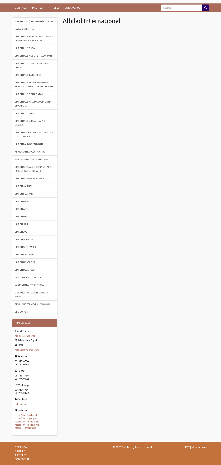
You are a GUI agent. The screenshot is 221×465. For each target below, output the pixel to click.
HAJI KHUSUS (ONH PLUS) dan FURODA (34, 21)
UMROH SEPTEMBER (25, 247)
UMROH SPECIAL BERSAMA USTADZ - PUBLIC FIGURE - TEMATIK (33, 169)
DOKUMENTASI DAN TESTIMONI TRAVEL (31, 294)
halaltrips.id (21, 404)
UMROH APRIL (22, 209)
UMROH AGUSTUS (24, 239)
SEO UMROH (21, 312)
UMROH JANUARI (23, 186)
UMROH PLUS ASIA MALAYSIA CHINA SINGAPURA (33, 103)
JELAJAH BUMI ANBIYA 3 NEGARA (31, 159)
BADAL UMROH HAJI (25, 29)
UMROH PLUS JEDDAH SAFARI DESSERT (30, 123)
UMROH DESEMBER (25, 270)
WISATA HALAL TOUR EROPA (29, 285)
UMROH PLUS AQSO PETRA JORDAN (33, 55)
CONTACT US (72, 7)
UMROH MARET (23, 201)
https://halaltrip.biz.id (26, 415)
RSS (187, 447)
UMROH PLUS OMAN (25, 113)
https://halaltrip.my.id (26, 418)
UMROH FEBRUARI (24, 193)
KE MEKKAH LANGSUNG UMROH (31, 151)
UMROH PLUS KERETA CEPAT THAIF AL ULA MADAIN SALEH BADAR (34, 38)
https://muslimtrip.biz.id (27, 421)
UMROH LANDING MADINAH (29, 144)
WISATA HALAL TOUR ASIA (28, 277)
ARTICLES (53, 7)
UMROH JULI (21, 232)
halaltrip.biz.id (143, 447)
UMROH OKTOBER (24, 254)
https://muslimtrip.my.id (27, 424)
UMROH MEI (21, 216)
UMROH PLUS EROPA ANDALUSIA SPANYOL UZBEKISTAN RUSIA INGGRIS (34, 84)
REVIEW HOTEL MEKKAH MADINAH (32, 304)
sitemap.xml (198, 447)
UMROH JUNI (21, 224)
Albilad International (25, 336)
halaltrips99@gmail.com (27, 350)
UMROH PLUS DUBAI (25, 48)
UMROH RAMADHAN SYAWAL (29, 178)
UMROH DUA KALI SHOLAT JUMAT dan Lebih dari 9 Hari (34, 134)
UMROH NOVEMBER (25, 262)
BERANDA (21, 7)
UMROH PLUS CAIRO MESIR (28, 75)
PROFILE (37, 7)
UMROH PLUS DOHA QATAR (29, 94)
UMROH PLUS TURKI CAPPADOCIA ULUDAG (32, 65)
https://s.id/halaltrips (25, 428)
